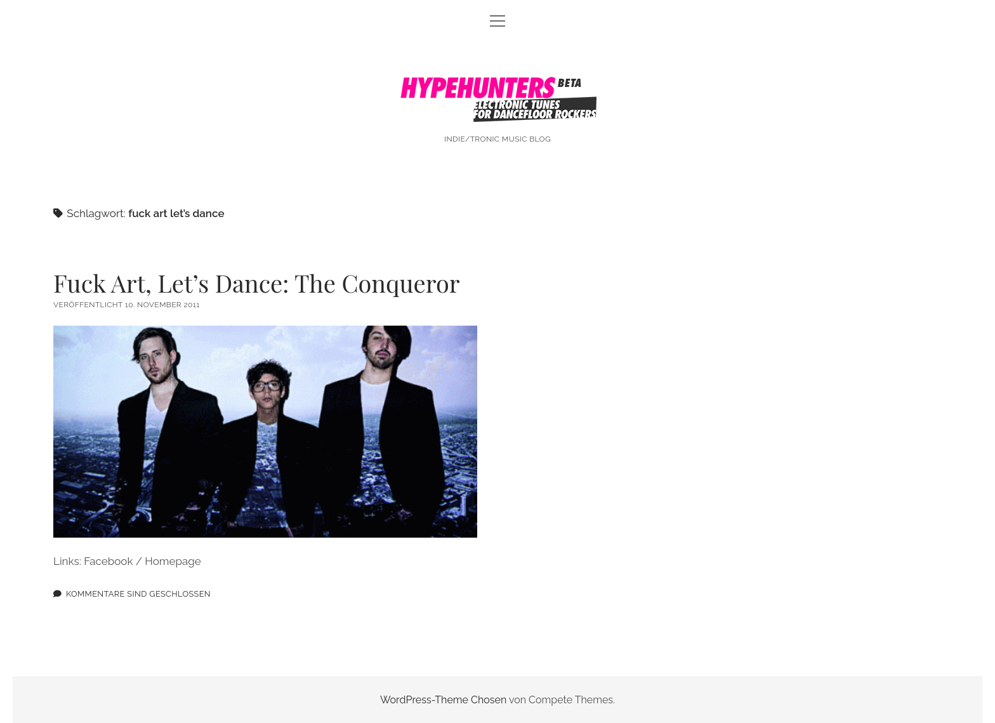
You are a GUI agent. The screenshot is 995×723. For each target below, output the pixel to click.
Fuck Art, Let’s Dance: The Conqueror (256, 283)
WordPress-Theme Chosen (443, 700)
